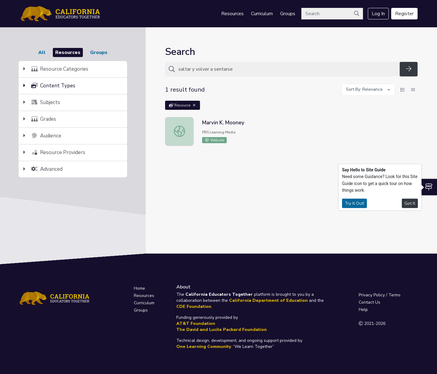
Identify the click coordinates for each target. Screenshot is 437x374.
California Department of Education (268, 300)
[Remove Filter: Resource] (194, 105)
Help (363, 309)
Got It (410, 203)
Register (404, 13)
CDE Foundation (193, 306)
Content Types (49, 85)
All (42, 52)
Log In (378, 13)
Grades (39, 119)
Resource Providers (54, 152)
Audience (42, 135)
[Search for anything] (287, 69)
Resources (232, 13)
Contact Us (369, 302)
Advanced (43, 169)
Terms (394, 295)
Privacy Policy (372, 295)
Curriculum (262, 13)
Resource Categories (55, 69)
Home (139, 288)
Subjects (41, 102)
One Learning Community (203, 346)
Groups (287, 13)
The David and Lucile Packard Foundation (221, 329)
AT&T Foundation (195, 323)
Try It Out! (354, 203)
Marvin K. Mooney (223, 122)
